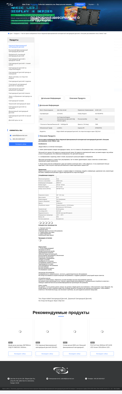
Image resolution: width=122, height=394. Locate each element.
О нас (28, 4)
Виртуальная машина (63, 4)
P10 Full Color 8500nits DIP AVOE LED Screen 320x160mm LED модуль (101, 346)
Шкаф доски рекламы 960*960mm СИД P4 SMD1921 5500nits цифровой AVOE (19, 346)
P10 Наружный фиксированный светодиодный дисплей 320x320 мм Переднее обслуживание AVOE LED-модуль (47, 346)
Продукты (34, 4)
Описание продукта (77, 98)
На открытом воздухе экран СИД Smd (51, 301)
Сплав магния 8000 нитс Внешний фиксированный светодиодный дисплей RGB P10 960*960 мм (74, 346)
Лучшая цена (86, 90)
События (41, 4)
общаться (80, 4)
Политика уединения (17, 388)
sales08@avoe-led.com (19, 135)
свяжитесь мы (50, 4)
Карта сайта (5, 388)
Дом (23, 4)
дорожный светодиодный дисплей (79, 298)
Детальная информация (51, 98)
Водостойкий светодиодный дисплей (54, 298)
